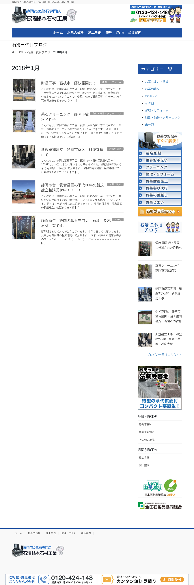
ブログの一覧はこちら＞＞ (164, 354)
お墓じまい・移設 (157, 81)
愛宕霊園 (144, 457)
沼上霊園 (144, 465)
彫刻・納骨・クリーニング (162, 117)
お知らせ (151, 95)
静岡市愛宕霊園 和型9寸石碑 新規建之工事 (168, 293)
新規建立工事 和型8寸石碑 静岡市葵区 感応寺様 (168, 339)
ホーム (18, 533)
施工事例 (51, 533)
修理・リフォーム (157, 110)
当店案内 (86, 533)
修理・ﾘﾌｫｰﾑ (68, 533)
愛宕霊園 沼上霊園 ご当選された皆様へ (168, 245)
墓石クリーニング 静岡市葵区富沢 (168, 268)
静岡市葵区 (145, 424)
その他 (149, 103)
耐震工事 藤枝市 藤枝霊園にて (68, 83)
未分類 (149, 124)
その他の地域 (146, 439)
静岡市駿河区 (146, 432)
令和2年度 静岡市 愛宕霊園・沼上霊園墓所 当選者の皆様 (168, 316)
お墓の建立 (152, 88)
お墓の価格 (34, 533)
